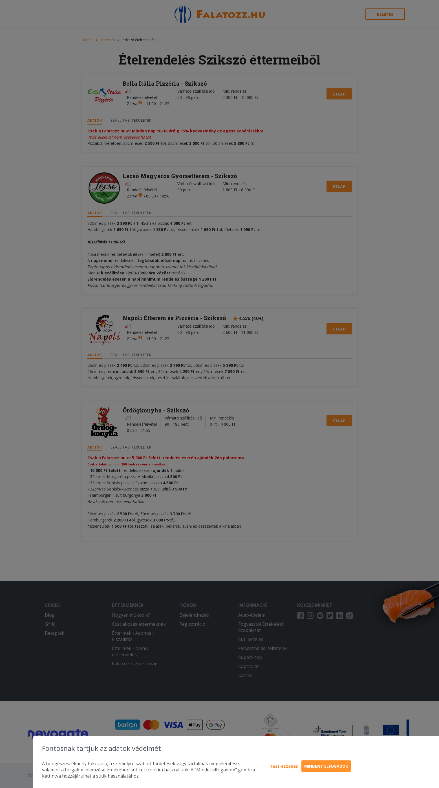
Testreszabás (284, 766)
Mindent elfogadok (326, 766)
